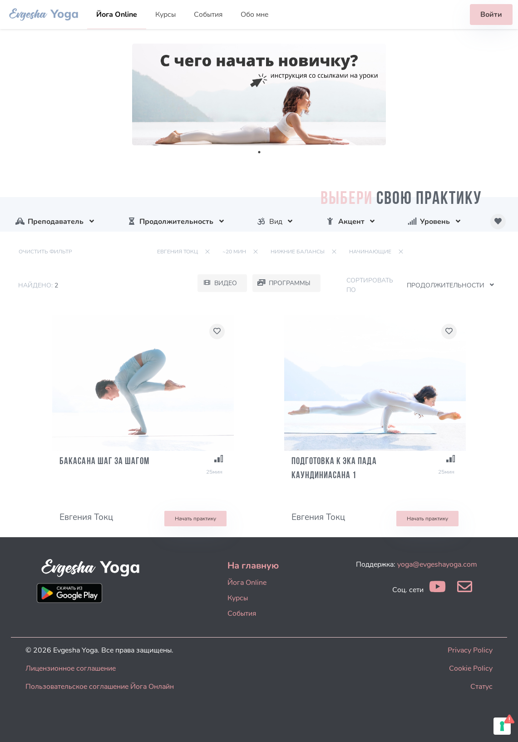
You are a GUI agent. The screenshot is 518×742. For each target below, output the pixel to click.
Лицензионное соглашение (70, 668)
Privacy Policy (470, 650)
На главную (253, 565)
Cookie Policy (471, 668)
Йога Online (116, 15)
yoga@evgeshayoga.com (437, 564)
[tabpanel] (259, 94)
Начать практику (195, 518)
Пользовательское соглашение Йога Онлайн (99, 687)
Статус (481, 687)
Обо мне (254, 15)
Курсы (165, 15)
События (208, 15)
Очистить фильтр (45, 251)
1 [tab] (259, 152)
